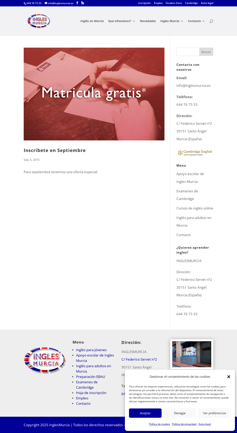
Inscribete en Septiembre (55, 150)
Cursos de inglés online (194, 208)
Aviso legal (204, 424)
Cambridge (191, 3)
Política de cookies (159, 424)
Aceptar (145, 413)
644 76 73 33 (186, 314)
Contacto (194, 21)
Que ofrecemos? (119, 21)
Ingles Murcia (169, 21)
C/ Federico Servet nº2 (139, 359)
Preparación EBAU (90, 376)
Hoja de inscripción (91, 392)
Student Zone (174, 3)
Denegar (180, 413)
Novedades (148, 21)
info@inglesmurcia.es (193, 85)
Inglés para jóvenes (91, 349)
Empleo (158, 3)
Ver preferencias (214, 413)
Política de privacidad (184, 424)
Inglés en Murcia (92, 21)
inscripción (144, 3)
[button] (229, 377)
